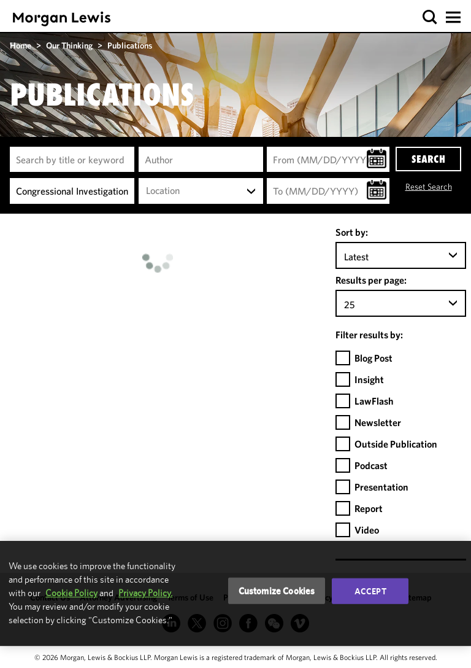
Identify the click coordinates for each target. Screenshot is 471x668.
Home (20, 45)
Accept (370, 590)
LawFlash (374, 401)
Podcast (371, 465)
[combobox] (201, 191)
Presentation (381, 487)
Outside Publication (395, 444)
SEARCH (428, 159)
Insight (369, 379)
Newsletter (377, 422)
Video (366, 530)
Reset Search (428, 186)
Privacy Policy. (145, 593)
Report (368, 508)
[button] (430, 17)
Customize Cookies (277, 590)
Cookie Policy (71, 593)
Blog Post (373, 358)
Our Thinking (69, 45)
